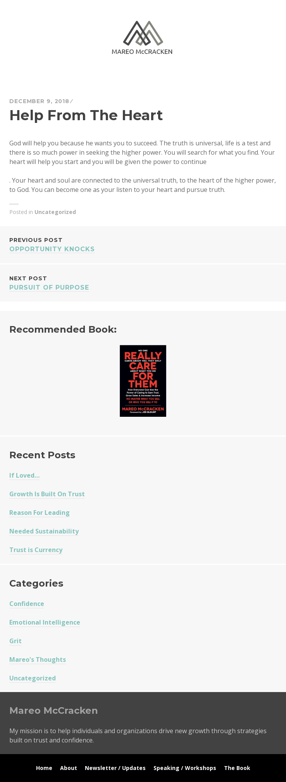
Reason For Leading (39, 512)
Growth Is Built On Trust (47, 494)
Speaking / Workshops (184, 768)
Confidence (26, 603)
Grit (15, 641)
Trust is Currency (35, 550)
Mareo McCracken (63, 78)
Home (44, 768)
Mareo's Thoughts (37, 659)
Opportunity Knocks (143, 244)
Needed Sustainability (44, 531)
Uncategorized (55, 212)
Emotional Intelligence (44, 622)
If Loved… (24, 475)
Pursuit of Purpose (143, 282)
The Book (237, 768)
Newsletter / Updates (115, 768)
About (68, 768)
